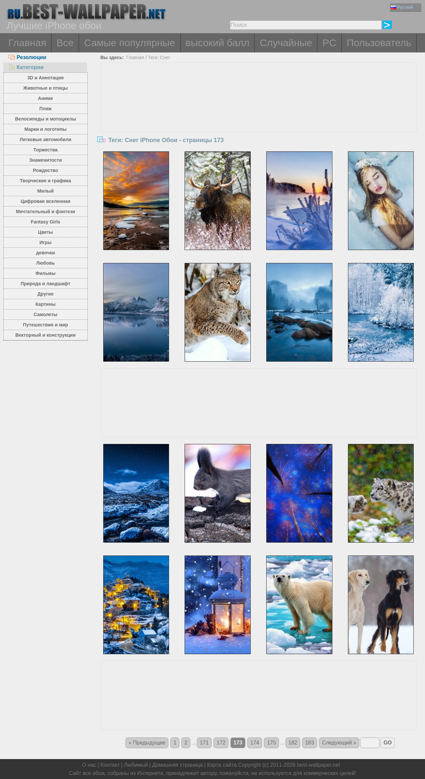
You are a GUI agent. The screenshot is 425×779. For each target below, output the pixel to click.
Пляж (45, 108)
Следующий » (339, 742)
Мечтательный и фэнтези (45, 211)
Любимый (136, 765)
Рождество (45, 170)
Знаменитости (45, 160)
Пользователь (379, 42)
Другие (45, 294)
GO (387, 742)
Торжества (46, 149)
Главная (27, 42)
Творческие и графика (45, 180)
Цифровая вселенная (45, 201)
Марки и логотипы (45, 129)
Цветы (45, 232)
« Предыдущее (146, 742)
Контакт (110, 765)
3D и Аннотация (45, 77)
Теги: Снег (159, 57)
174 (254, 742)
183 (309, 742)
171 (204, 742)
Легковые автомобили (45, 139)
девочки (45, 252)
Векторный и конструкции (45, 335)
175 (271, 742)
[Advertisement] (258, 112)
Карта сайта (222, 765)
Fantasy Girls (45, 221)
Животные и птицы (45, 88)
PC (329, 42)
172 (220, 742)
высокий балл (218, 42)
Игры (45, 242)
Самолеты (45, 314)
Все (65, 42)
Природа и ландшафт (45, 283)
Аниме (45, 98)
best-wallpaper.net (318, 765)
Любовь (45, 263)
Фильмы (45, 273)
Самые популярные (129, 42)
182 (293, 742)
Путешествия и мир (45, 324)
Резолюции (27, 57)
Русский (402, 7)
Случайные (286, 42)
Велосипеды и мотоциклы (45, 119)
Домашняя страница (177, 765)
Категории (25, 67)
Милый (45, 191)
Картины (46, 304)
